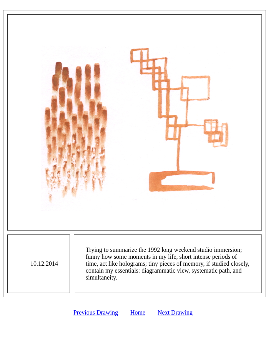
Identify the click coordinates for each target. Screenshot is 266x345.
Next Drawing (175, 312)
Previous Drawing (95, 312)
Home (137, 312)
